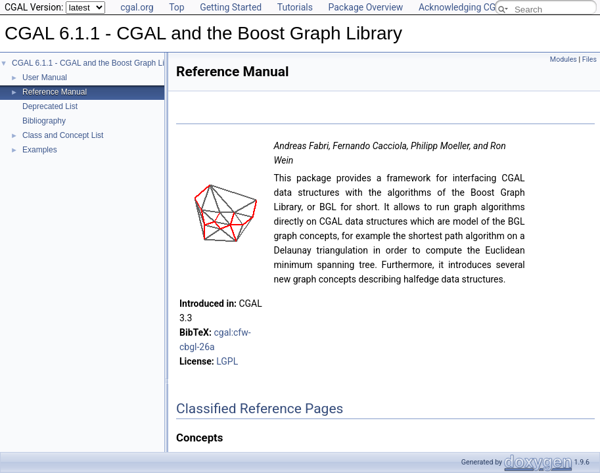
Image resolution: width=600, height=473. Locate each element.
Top (177, 7)
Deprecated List (50, 106)
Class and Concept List (62, 135)
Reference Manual (54, 92)
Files (589, 59)
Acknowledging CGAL (463, 7)
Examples (39, 149)
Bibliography (44, 120)
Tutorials (295, 7)
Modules (563, 59)
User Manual (44, 77)
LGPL (227, 361)
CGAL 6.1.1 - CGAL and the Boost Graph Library (97, 63)
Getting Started (231, 7)
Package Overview (365, 7)
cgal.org (136, 7)
